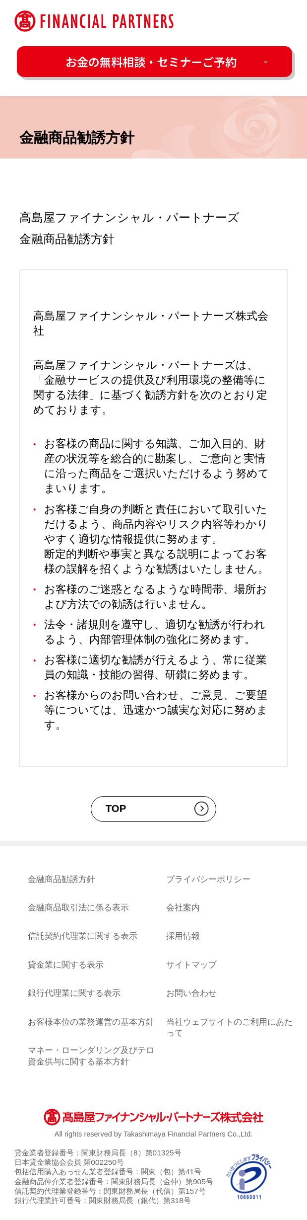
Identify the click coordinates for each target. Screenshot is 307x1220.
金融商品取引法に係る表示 (78, 907)
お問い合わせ (191, 993)
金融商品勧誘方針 (61, 879)
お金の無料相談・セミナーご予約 (151, 61)
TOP (116, 808)
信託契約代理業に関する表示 (82, 936)
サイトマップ (191, 965)
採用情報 (183, 936)
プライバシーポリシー (208, 879)
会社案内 (183, 907)
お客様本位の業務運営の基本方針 (91, 1022)
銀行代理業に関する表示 (74, 993)
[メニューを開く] (282, 21)
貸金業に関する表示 (66, 965)
